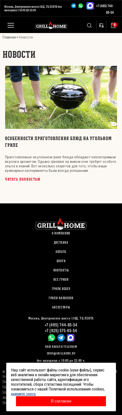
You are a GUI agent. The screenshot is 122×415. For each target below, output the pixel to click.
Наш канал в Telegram (61, 346)
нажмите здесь (23, 393)
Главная (9, 37)
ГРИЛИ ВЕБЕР (61, 289)
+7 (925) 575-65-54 (61, 330)
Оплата (61, 252)
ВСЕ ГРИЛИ (60, 279)
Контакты (61, 270)
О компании (61, 233)
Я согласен (61, 401)
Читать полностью (23, 179)
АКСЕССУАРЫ (61, 307)
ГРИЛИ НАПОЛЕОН (61, 298)
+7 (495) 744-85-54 (61, 324)
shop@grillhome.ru (61, 353)
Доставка (61, 242)
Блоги (61, 261)
